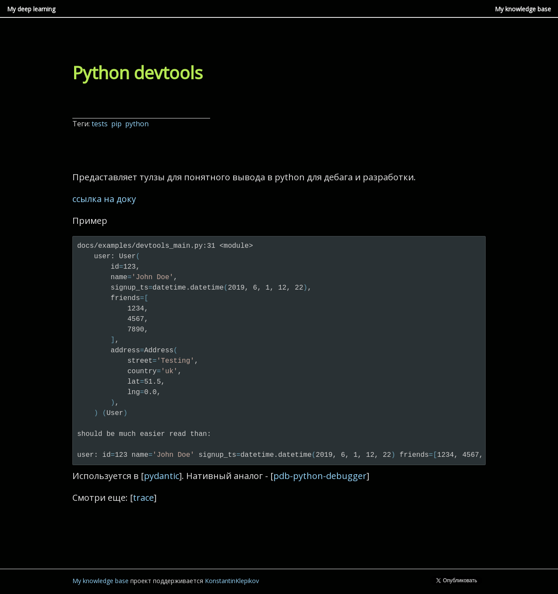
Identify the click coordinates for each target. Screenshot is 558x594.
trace (143, 497)
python (137, 123)
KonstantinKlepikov (232, 581)
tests (100, 123)
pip (117, 123)
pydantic (161, 476)
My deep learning (31, 9)
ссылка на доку (104, 199)
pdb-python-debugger (320, 476)
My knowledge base (523, 9)
